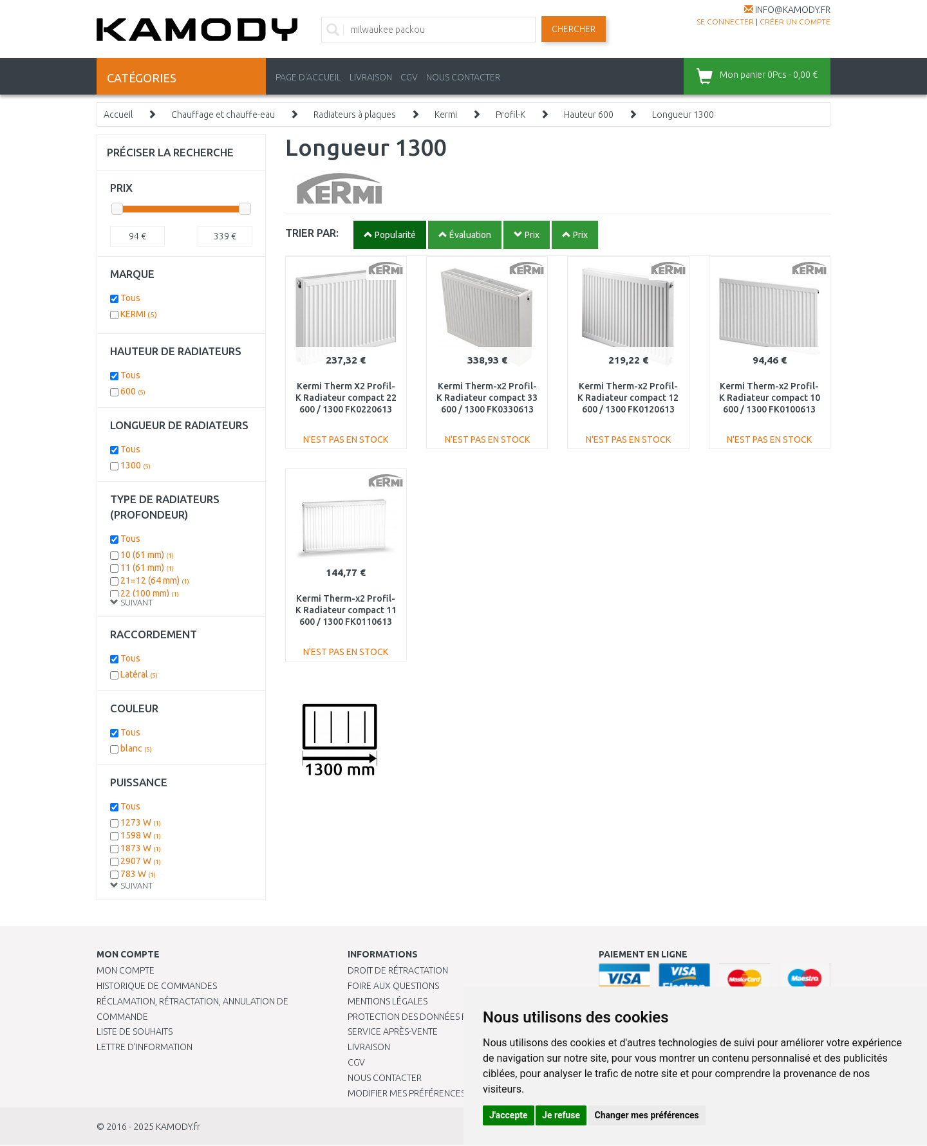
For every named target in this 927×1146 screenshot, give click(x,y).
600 (132, 391)
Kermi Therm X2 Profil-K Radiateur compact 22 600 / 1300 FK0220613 (346, 397)
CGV (409, 77)
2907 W (140, 861)
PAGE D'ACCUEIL (308, 77)
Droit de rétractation (398, 970)
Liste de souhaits (135, 1031)
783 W (138, 874)
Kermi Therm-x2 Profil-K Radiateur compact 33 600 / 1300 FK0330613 (487, 397)
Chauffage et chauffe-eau (223, 114)
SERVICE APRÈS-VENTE (393, 1031)
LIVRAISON (371, 77)
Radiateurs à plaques (355, 114)
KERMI (138, 314)
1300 (135, 465)
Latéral (139, 674)
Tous (130, 298)
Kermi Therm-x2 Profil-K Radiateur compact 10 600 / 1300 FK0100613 (769, 397)
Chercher (573, 29)
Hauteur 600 (588, 114)
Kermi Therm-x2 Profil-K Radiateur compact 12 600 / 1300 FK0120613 (628, 397)
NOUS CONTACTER (463, 77)
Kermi (446, 114)
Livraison (369, 1047)
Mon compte (125, 970)
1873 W (140, 848)
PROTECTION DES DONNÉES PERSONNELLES (436, 1017)
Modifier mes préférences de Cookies (433, 1093)
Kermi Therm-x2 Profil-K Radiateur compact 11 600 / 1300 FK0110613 (346, 610)
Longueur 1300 (683, 114)
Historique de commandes (157, 986)
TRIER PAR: (312, 232)
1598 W (140, 835)
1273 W (140, 822)
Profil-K (510, 114)
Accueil (118, 114)
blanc (136, 748)
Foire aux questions (393, 986)
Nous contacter (385, 1078)
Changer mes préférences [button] (647, 1115)
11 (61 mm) (147, 567)
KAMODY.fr (178, 1127)
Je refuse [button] (561, 1115)
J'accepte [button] (508, 1115)
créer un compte (795, 21)
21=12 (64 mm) (154, 580)
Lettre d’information (144, 1047)
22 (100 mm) (149, 593)
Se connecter (725, 21)
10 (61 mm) (147, 555)
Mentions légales (387, 1001)
